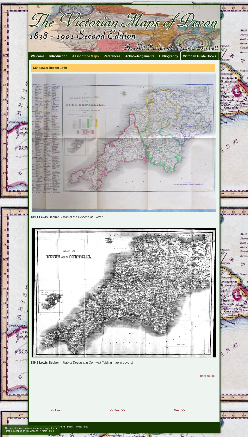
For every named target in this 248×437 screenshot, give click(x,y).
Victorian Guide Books (199, 56)
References (112, 56)
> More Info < (47, 431)
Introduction (58, 56)
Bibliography (168, 56)
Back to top (207, 375)
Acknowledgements (139, 56)
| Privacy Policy (81, 427)
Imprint (70, 427)
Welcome (38, 56)
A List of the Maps (85, 56)
